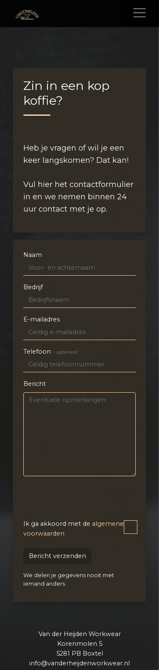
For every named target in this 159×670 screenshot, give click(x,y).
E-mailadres (41, 319)
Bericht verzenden (57, 556)
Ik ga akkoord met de (79, 528)
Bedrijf (33, 287)
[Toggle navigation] (139, 12)
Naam (32, 255)
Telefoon (50, 351)
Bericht (34, 384)
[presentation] (87, 499)
